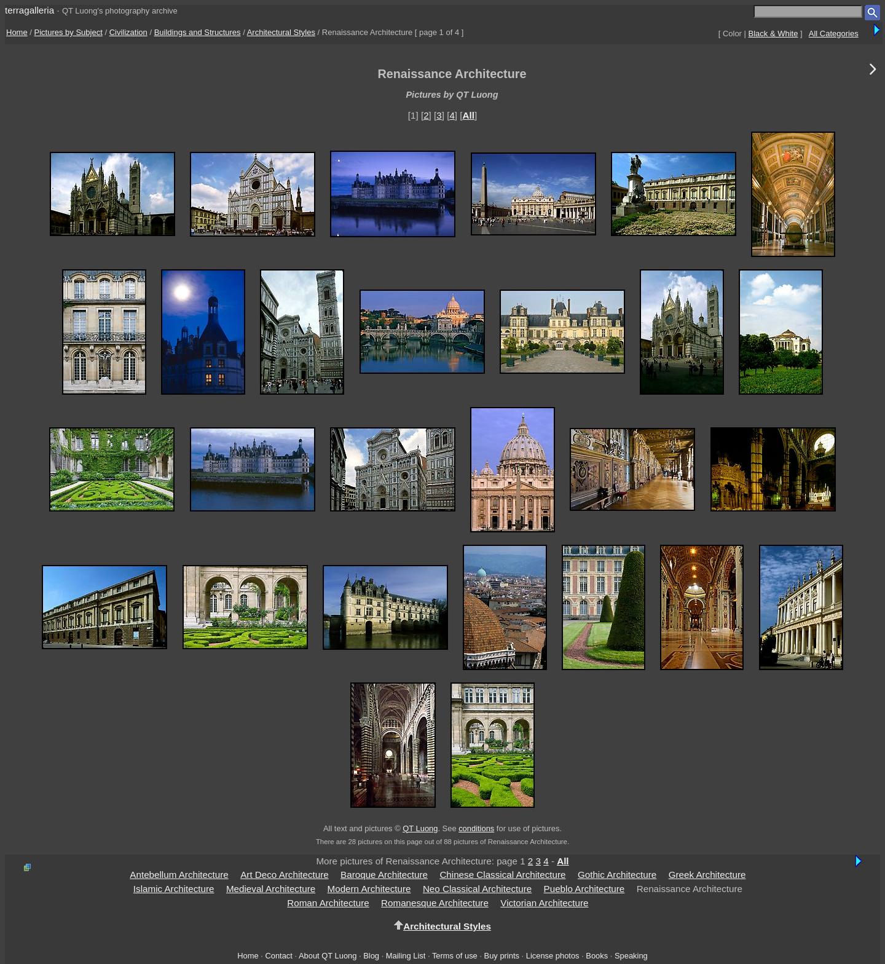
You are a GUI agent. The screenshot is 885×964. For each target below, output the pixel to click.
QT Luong (420, 828)
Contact (278, 955)
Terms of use (455, 955)
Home (17, 32)
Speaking (631, 955)
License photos (553, 955)
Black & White (773, 33)
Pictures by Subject (68, 32)
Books (597, 955)
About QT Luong (327, 955)
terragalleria (29, 10)
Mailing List (406, 955)
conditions (476, 828)
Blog (371, 955)
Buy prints (501, 955)
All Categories (834, 33)
